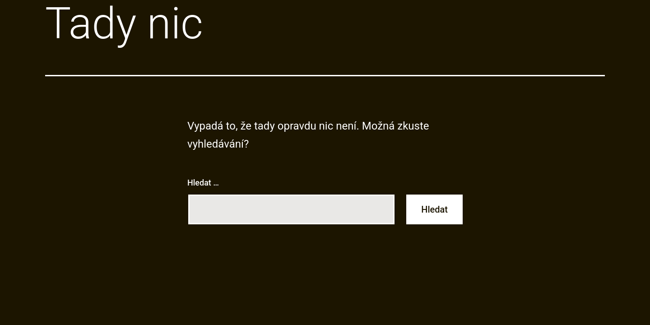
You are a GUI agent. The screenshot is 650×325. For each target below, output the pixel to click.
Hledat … (203, 182)
